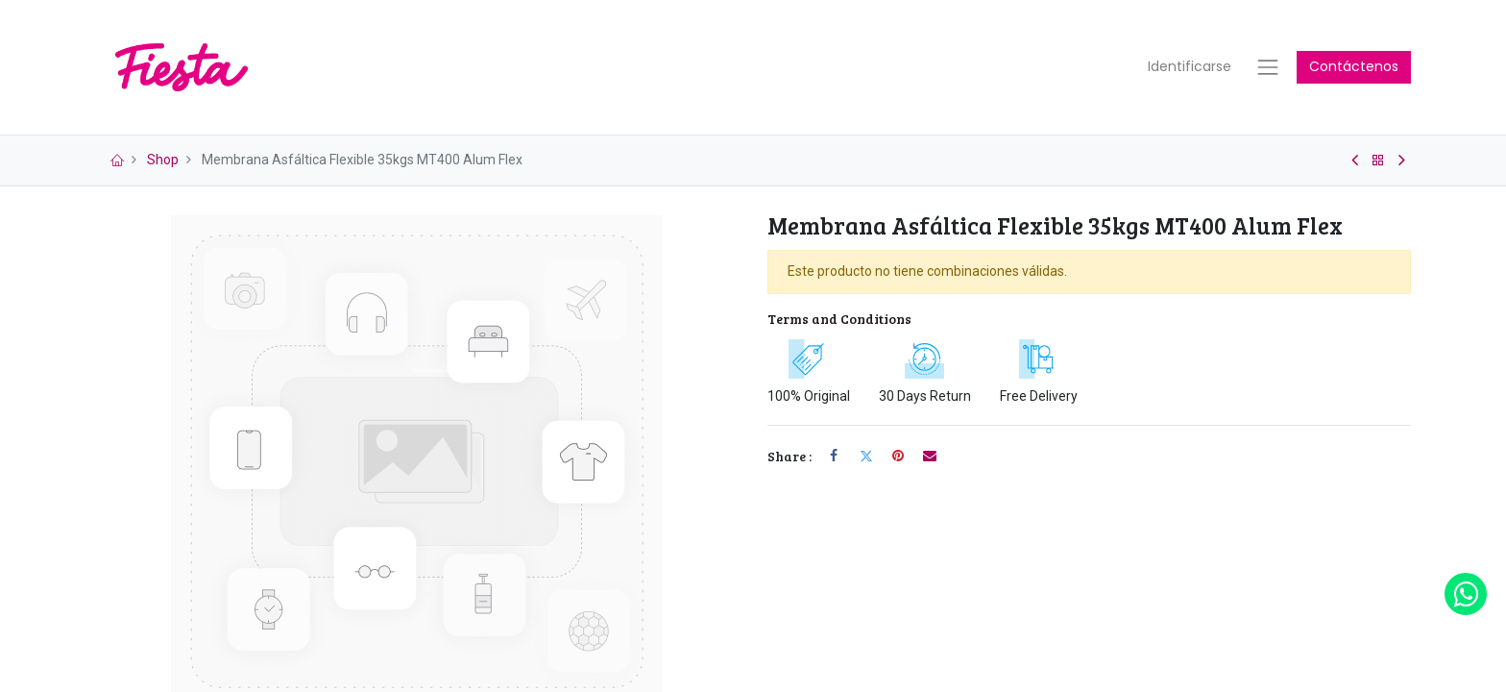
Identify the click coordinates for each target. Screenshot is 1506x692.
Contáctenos (1353, 72)
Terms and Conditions (839, 329)
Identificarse (1189, 72)
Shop (163, 171)
